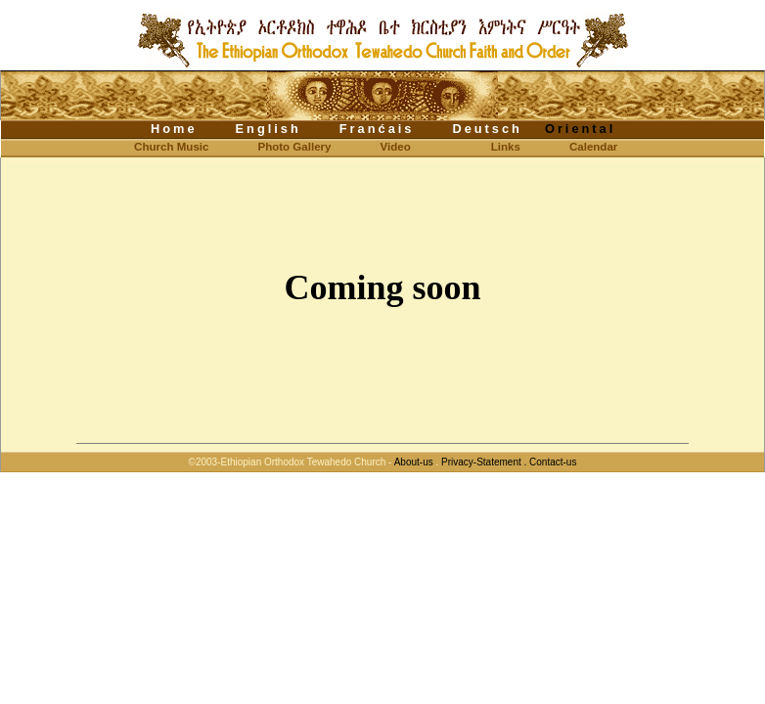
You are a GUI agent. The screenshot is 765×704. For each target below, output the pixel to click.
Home (174, 128)
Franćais (377, 128)
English (268, 128)
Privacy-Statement (480, 462)
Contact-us (552, 462)
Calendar (593, 147)
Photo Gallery (294, 147)
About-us (413, 462)
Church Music (155, 147)
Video (396, 147)
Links (505, 147)
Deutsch (487, 128)
